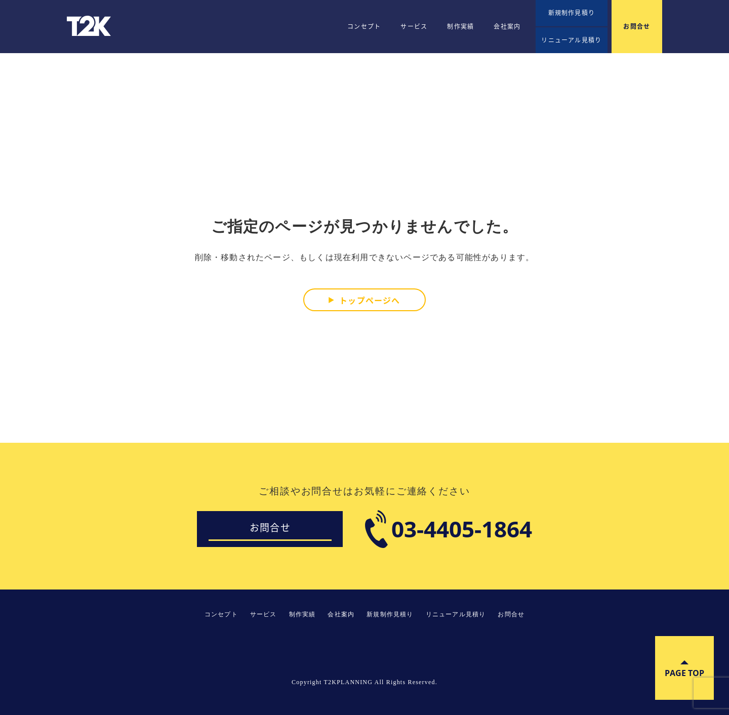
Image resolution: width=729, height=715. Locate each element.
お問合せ (636, 26)
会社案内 (507, 26)
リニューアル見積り (571, 40)
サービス (413, 26)
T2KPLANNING (89, 26)
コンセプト (364, 26)
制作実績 (460, 26)
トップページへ (369, 299)
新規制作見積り (571, 12)
